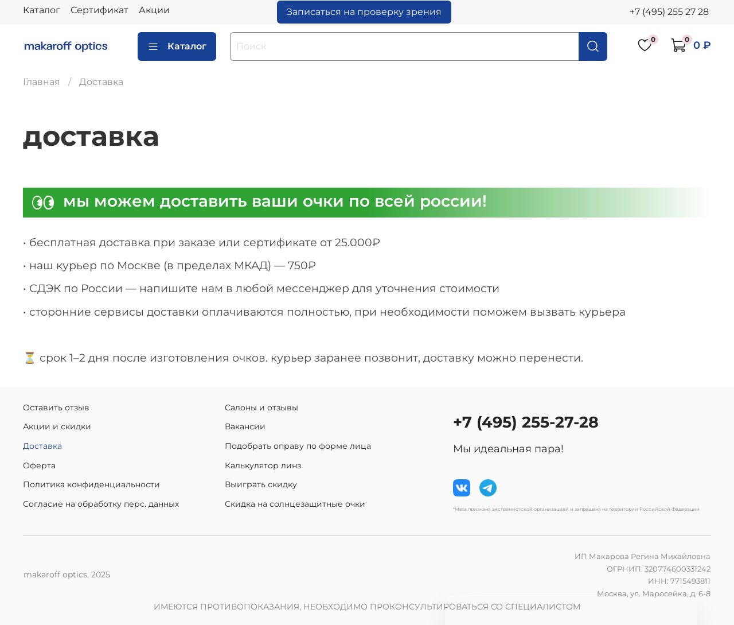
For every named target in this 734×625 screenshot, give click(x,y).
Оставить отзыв (56, 407)
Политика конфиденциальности (91, 484)
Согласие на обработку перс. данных (101, 504)
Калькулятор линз (263, 465)
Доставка (42, 446)
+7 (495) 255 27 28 (669, 11)
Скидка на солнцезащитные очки (295, 504)
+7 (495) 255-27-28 (526, 422)
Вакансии (245, 426)
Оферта (39, 465)
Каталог (41, 10)
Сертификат (99, 10)
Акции (154, 10)
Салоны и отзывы (261, 407)
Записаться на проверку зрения (364, 11)
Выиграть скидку (261, 484)
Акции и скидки (57, 426)
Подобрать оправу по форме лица (298, 446)
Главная (41, 81)
